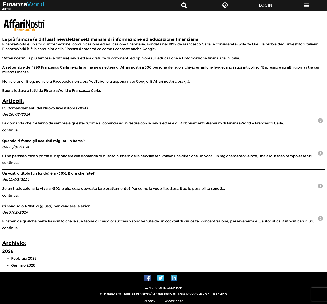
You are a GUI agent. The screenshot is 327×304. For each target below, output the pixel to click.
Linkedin (174, 278)
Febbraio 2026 (24, 258)
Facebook (147, 278)
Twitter (160, 278)
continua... (159, 119)
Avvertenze (174, 301)
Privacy (149, 301)
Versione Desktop (163, 288)
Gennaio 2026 (23, 265)
